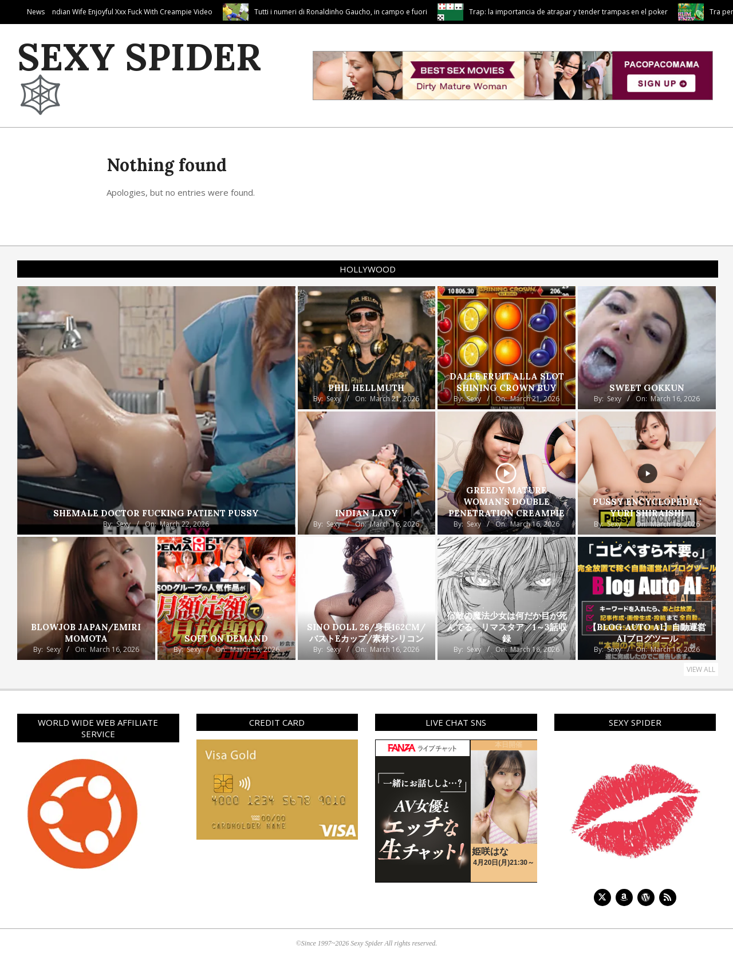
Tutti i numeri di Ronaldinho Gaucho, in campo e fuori (414, 12)
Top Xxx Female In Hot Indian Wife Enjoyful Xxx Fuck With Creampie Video (168, 12)
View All (701, 669)
